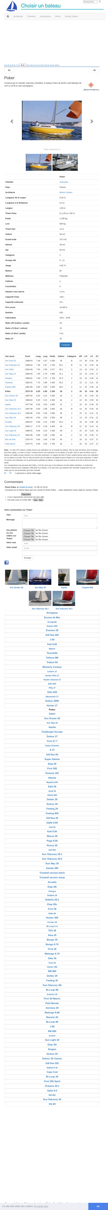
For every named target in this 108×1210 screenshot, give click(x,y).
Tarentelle (52, 653)
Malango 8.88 (52, 1012)
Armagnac (52, 612)
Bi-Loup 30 (52, 1076)
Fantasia (9, 382)
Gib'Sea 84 (52, 754)
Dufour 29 (52, 1054)
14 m (52, 65)
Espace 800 (10, 387)
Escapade (52, 622)
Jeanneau (64, 182)
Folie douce (10, 444)
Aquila (8, 404)
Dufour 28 (52, 804)
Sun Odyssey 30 (12, 435)
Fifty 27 (52, 688)
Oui (35, 500)
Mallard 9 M (52, 1068)
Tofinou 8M (52, 657)
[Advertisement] (52, 42)
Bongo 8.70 (52, 944)
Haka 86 (52, 913)
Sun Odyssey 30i (12, 426)
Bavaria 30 (52, 1017)
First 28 (52, 909)
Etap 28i (52, 886)
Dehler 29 (52, 976)
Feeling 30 (52, 980)
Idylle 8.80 (52, 822)
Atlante (52, 778)
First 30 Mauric (52, 998)
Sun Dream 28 (11, 396)
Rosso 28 (52, 845)
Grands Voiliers (71, 16)
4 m (6, 65)
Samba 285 (52, 868)
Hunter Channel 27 (52, 680)
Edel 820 (52, 684)
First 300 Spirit (52, 1081)
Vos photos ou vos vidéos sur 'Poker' (11, 534)
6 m (14, 65)
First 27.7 (52, 741)
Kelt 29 (52, 827)
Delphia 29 (52, 895)
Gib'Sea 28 (52, 818)
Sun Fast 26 (10, 361)
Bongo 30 (52, 939)
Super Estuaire (52, 745)
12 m (42, 65)
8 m (22, 65)
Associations (45, 16)
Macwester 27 (52, 696)
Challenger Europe (52, 731)
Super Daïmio (52, 759)
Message (10, 519)
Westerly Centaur (52, 667)
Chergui (52, 891)
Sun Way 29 (10, 417)
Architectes (18, 16)
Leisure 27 (52, 671)
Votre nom (11, 542)
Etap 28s (52, 904)
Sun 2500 (9, 369)
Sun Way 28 (10, 400)
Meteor (52, 649)
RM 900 (52, 1095)
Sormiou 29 (52, 1008)
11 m (37, 65)
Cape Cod (52, 1072)
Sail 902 (52, 850)
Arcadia (8, 422)
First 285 (52, 768)
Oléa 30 (52, 958)
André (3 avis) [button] (26, 487)
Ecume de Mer (52, 617)
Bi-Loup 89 (52, 1022)
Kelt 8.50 (52, 831)
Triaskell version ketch (52, 873)
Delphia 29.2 (52, 899)
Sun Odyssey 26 (12, 365)
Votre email (11, 547)
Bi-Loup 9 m (52, 926)
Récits (58, 16)
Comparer (65, 345)
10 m (32, 65)
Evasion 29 (52, 994)
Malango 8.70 (52, 953)
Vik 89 (52, 1104)
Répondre (26, 494)
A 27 (52, 750)
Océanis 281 (52, 773)
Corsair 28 (52, 922)
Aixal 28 (52, 791)
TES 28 (52, 930)
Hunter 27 (52, 705)
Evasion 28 (52, 630)
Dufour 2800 (52, 701)
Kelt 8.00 (52, 644)
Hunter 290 (52, 967)
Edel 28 (52, 786)
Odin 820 (52, 692)
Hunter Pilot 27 (52, 675)
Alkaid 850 (52, 795)
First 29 (52, 949)
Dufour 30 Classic (52, 1058)
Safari (52, 713)
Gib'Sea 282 (52, 635)
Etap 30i (52, 1044)
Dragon (52, 1049)
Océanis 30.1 (52, 1086)
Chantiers (31, 16)
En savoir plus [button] (41, 1206)
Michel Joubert (66, 192)
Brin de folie (10, 439)
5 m (10, 65)
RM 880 (52, 971)
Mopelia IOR (52, 782)
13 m (47, 65)
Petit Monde (52, 1003)
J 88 (52, 1026)
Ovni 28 (52, 963)
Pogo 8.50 (52, 840)
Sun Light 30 (10, 431)
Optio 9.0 (52, 1090)
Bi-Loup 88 (52, 990)
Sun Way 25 (10, 374)
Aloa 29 (52, 935)
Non (41, 500)
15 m (57, 65)
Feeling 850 (52, 813)
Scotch (52, 1036)
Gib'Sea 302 (52, 1063)
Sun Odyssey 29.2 (13, 409)
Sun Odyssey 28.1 (13, 413)
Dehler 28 (52, 799)
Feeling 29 (52, 808)
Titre (8, 515)
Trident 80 (52, 662)
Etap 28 (52, 764)
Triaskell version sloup (52, 877)
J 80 (52, 639)
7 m (18, 65)
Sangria (8, 378)
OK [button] (98, 1206)
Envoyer (27, 558)
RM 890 (52, 1031)
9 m (28, 65)
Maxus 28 (52, 836)
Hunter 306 (52, 917)
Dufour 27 (52, 736)
